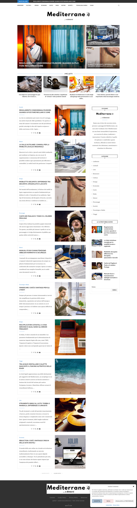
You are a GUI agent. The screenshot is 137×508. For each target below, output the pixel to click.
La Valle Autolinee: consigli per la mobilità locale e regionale (101, 43)
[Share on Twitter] (35, 133)
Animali (95, 166)
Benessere (20, 5)
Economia (44, 5)
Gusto (51, 5)
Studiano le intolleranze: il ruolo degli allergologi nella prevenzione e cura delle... (81, 96)
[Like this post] (31, 133)
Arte (94, 170)
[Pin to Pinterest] (37, 133)
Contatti (52, 497)
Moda (57, 5)
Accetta (97, 501)
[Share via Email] (39, 133)
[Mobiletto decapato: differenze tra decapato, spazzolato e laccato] (103, 58)
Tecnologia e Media (81, 5)
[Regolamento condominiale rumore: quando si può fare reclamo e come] (51, 47)
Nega (108, 501)
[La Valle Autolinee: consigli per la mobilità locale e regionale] (103, 35)
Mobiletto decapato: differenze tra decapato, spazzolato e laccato (102, 65)
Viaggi (91, 5)
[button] (133, 486)
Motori (63, 5)
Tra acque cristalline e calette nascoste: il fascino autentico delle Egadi (35, 366)
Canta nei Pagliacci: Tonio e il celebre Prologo (110, 265)
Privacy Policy (116, 505)
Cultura (28, 5)
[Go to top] (68, 506)
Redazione (84, 497)
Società (70, 5)
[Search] (119, 5)
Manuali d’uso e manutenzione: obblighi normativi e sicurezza (110, 276)
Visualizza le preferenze (124, 501)
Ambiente (96, 161)
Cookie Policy (109, 505)
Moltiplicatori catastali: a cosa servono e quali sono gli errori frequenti (33, 327)
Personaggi (96, 202)
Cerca (93, 287)
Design (36, 5)
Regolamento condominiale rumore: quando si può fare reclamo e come (54, 1)
